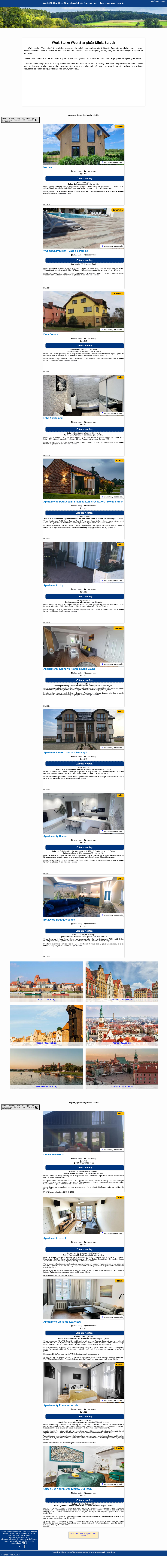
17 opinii (113, 518)
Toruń (120, 1197)
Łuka (120, 1114)
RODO (24, 1543)
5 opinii (93, 602)
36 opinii (94, 1255)
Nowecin (119, 628)
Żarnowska (118, 210)
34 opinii (93, 1173)
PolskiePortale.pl (15, 1555)
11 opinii (101, 769)
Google (6, 1533)
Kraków (119, 1448)
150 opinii (96, 937)
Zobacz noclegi (84, 178)
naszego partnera (64, 193)
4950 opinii (98, 1422)
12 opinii (92, 351)
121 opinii (102, 1506)
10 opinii (89, 184)
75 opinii (104, 686)
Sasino (119, 126)
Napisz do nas (110, 1552)
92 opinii (99, 1339)
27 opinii (93, 435)
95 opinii (94, 853)
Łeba (120, 377)
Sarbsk (119, 461)
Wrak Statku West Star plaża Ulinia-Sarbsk (83, 1535)
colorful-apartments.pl (158, 1)
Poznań (119, 1281)
